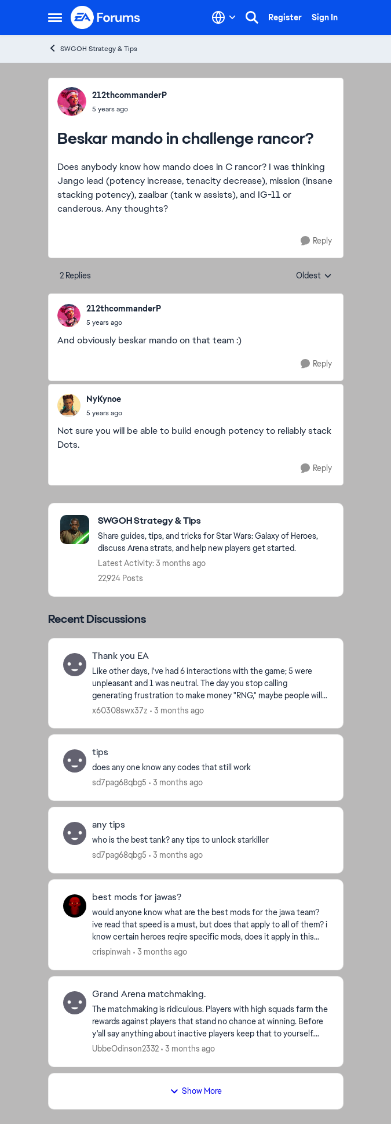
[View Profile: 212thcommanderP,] (71, 101)
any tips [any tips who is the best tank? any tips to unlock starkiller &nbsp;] (108, 825)
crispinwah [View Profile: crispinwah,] (111, 952)
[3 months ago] (177, 710)
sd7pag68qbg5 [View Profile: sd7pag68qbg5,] (119, 782)
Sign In (325, 17)
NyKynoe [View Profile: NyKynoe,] (103, 399)
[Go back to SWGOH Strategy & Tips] (214, 521)
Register (285, 17)
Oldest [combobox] (314, 276)
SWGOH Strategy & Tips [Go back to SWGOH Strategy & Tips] (92, 48)
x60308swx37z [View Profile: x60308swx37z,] (120, 710)
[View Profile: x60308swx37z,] (74, 664)
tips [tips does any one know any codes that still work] (100, 752)
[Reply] (316, 241)
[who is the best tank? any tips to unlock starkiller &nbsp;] (210, 840)
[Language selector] (224, 17)
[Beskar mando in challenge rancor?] (123, 322)
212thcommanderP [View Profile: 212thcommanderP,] (129, 95)
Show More (196, 1091)
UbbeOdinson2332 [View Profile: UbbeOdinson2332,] (125, 1048)
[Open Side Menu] (55, 17)
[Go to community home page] (106, 17)
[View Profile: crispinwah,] (74, 906)
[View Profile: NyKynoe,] (69, 405)
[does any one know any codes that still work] (210, 768)
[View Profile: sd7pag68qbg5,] (74, 761)
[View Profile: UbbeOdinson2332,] (74, 1002)
